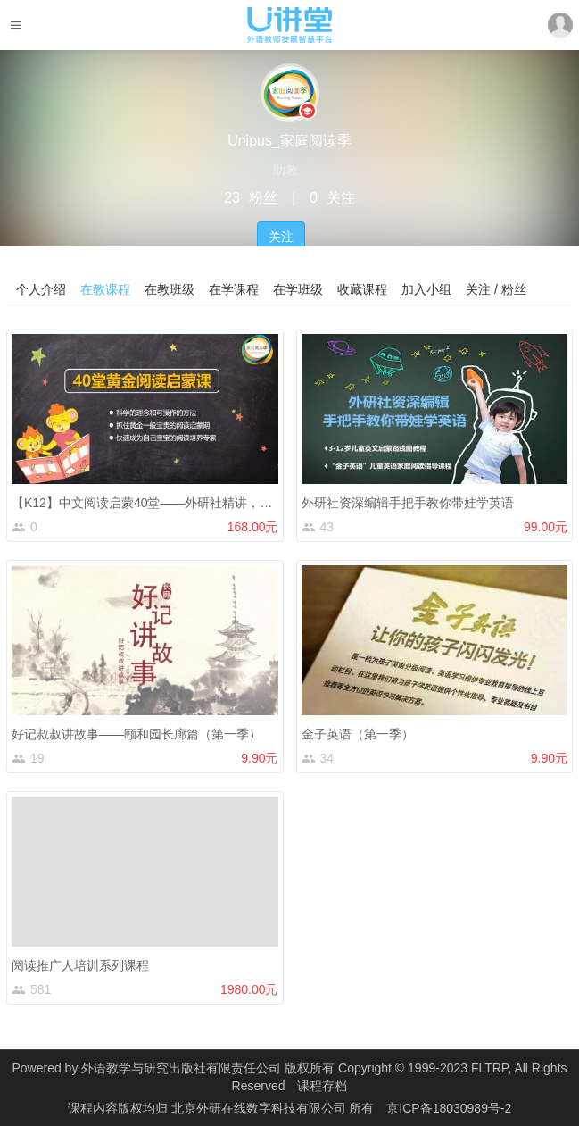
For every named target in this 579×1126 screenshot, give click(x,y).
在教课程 (105, 289)
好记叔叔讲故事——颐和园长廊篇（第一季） (136, 734)
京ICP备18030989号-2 (448, 1108)
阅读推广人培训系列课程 (80, 965)
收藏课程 (362, 289)
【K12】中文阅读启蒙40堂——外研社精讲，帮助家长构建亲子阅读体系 (210, 503)
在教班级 (169, 289)
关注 (281, 236)
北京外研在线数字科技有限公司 (260, 1108)
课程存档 (322, 1086)
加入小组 (426, 289)
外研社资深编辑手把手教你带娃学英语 (408, 503)
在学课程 (234, 289)
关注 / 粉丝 (496, 289)
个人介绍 (41, 289)
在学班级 (298, 289)
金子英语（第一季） (358, 734)
